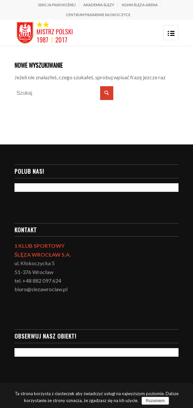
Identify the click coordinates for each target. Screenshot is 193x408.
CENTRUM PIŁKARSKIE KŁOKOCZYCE (98, 15)
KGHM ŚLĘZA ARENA (140, 5)
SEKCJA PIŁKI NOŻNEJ (57, 5)
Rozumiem (155, 400)
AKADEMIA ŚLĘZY (98, 5)
